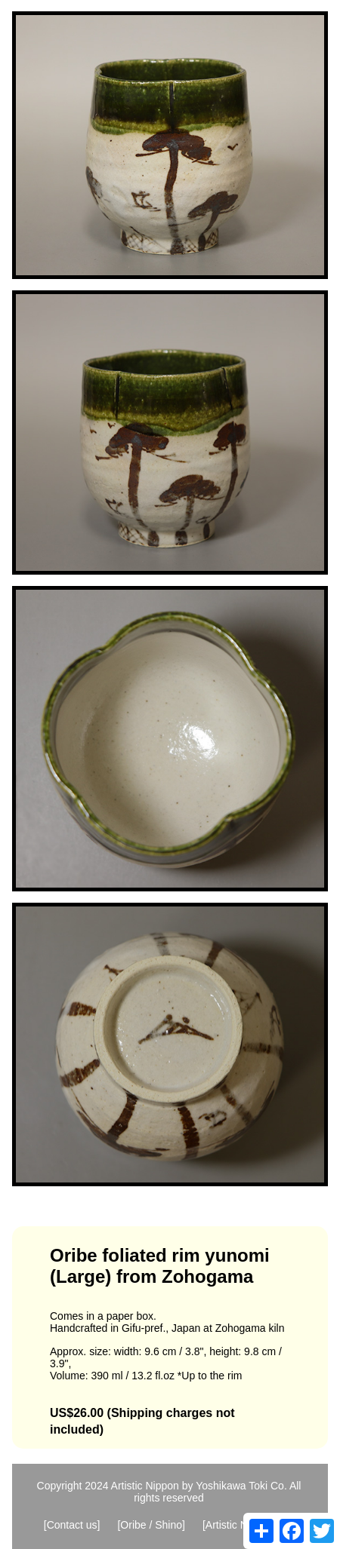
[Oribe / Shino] (151, 1525)
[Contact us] (72, 1525)
